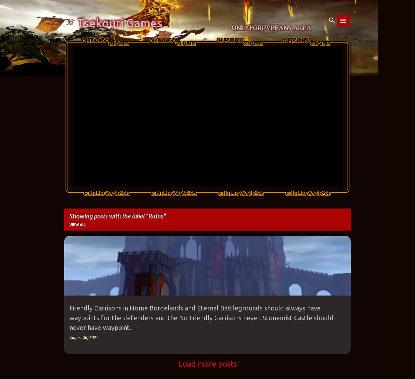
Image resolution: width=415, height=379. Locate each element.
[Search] (332, 21)
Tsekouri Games (119, 23)
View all (77, 224)
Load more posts (207, 364)
